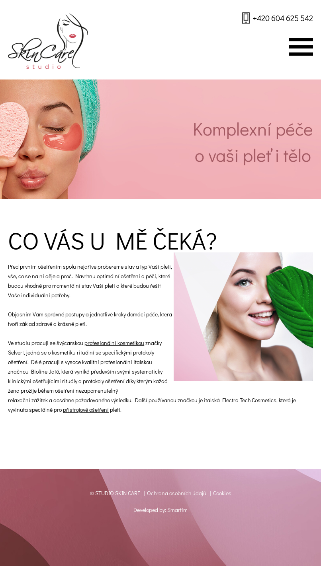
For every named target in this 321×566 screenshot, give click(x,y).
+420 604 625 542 (283, 18)
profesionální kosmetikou (114, 343)
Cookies (222, 493)
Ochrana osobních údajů (176, 493)
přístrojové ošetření (86, 409)
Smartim (177, 510)
